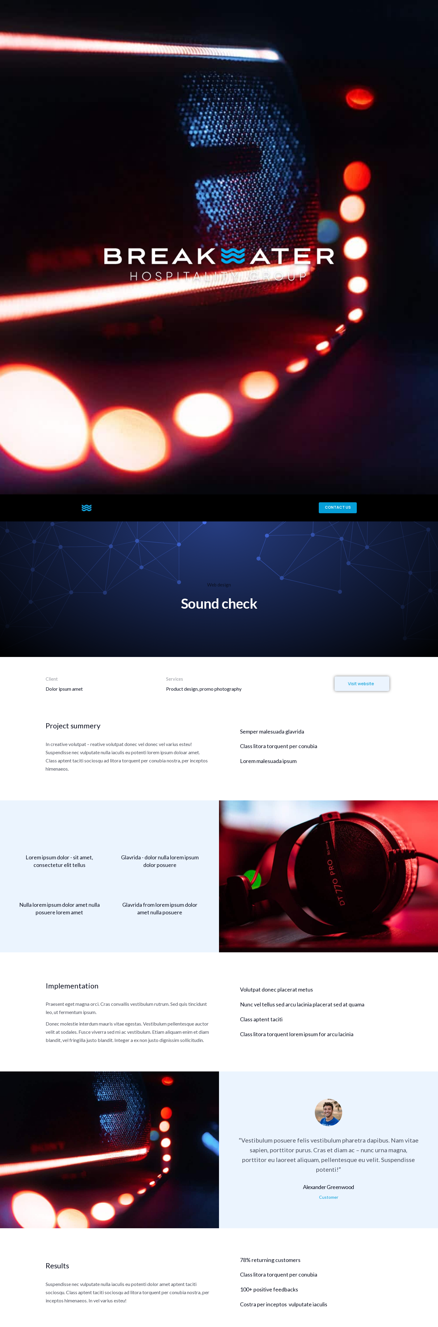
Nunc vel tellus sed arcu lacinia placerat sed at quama (302, 1013)
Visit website (361, 693)
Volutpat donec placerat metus (276, 998)
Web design (219, 594)
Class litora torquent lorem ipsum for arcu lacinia (296, 1043)
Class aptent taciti (261, 1028)
